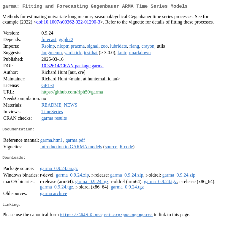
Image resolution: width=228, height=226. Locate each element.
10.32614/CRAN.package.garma (72, 66)
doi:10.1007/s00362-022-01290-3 (68, 23)
